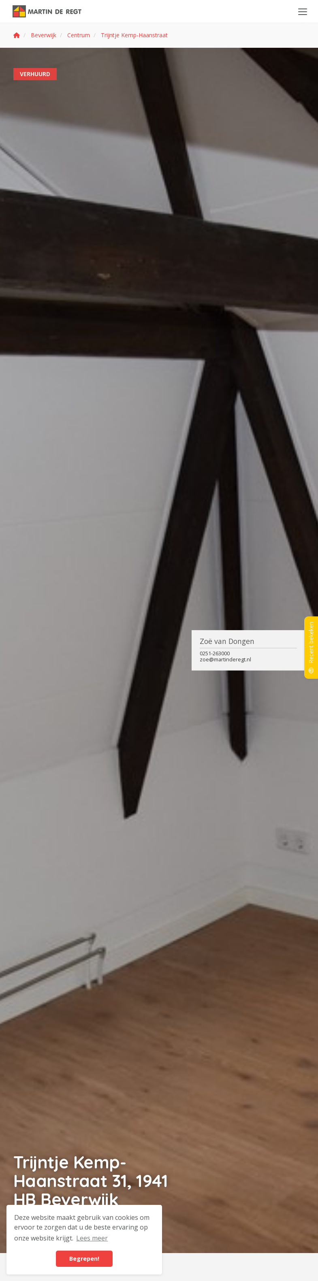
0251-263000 (215, 653)
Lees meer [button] (92, 1238)
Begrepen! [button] (84, 1258)
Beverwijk (43, 35)
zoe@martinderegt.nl (225, 659)
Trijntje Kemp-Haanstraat (134, 35)
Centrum (78, 35)
